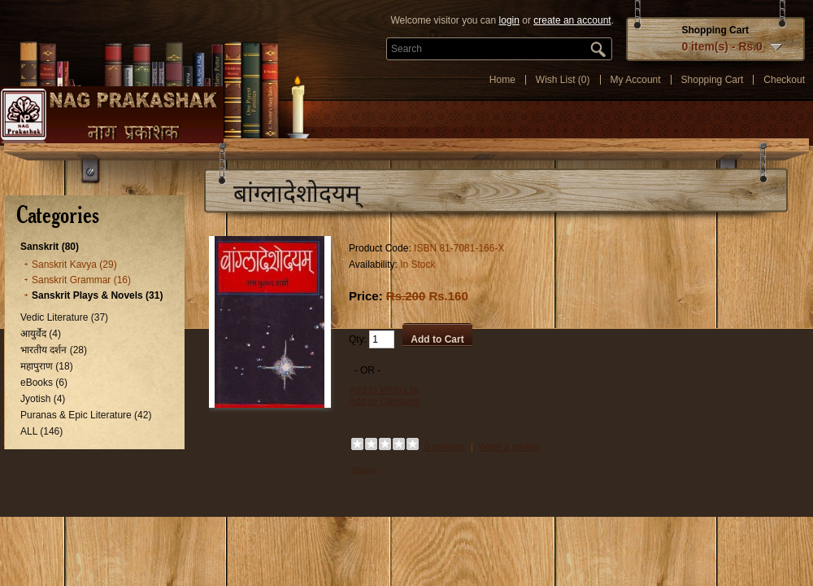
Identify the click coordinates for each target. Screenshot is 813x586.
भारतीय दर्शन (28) (53, 350)
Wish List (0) (563, 80)
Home (502, 80)
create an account (572, 20)
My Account (636, 80)
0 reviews (445, 447)
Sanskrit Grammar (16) (81, 280)
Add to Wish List (384, 390)
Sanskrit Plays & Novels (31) (97, 295)
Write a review (510, 447)
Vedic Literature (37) (64, 317)
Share (364, 471)
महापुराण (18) (46, 366)
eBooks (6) (43, 382)
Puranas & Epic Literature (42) (85, 415)
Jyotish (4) (42, 399)
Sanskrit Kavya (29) (74, 264)
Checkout (784, 80)
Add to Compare (384, 401)
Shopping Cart (712, 80)
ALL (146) (41, 431)
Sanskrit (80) (49, 246)
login (509, 20)
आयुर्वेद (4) (40, 333)
